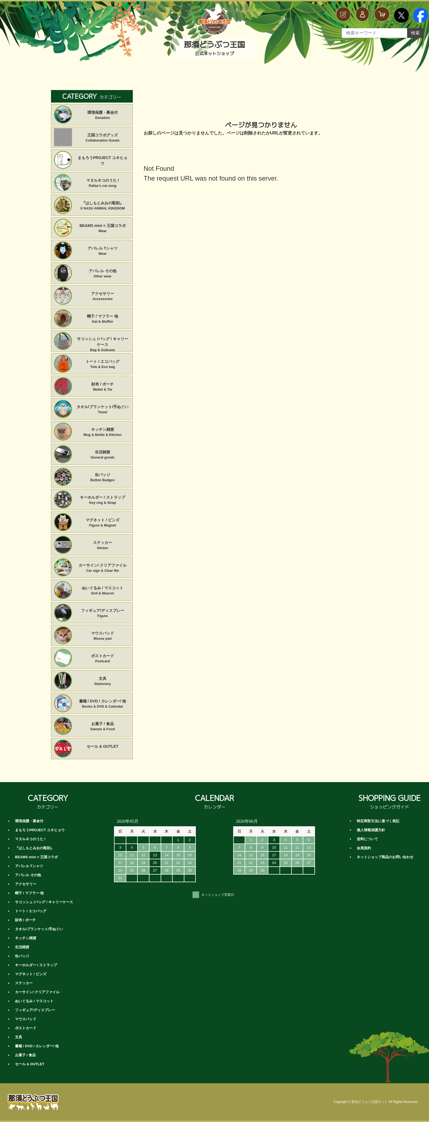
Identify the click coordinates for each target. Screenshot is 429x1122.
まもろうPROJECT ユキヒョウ (102, 160)
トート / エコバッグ (102, 364)
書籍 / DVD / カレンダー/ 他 (102, 704)
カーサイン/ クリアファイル (102, 568)
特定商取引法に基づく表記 (378, 821)
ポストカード (102, 659)
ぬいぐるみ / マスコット (102, 591)
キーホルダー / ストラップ (102, 500)
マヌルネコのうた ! (102, 183)
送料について (367, 839)
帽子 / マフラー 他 (102, 319)
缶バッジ (102, 477)
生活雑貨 (102, 455)
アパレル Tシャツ (102, 251)
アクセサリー (102, 296)
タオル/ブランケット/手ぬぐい (102, 410)
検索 (415, 33)
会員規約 (364, 848)
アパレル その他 (102, 274)
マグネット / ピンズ (102, 523)
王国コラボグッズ (102, 138)
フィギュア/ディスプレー (102, 613)
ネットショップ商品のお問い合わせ (385, 857)
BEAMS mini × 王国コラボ (102, 228)
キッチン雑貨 (102, 432)
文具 (102, 681)
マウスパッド (102, 636)
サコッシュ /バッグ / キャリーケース (102, 342)
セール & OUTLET (102, 746)
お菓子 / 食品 (102, 727)
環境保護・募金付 (102, 115)
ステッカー (102, 545)
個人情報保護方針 (371, 830)
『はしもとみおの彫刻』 (102, 206)
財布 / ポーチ (102, 387)
